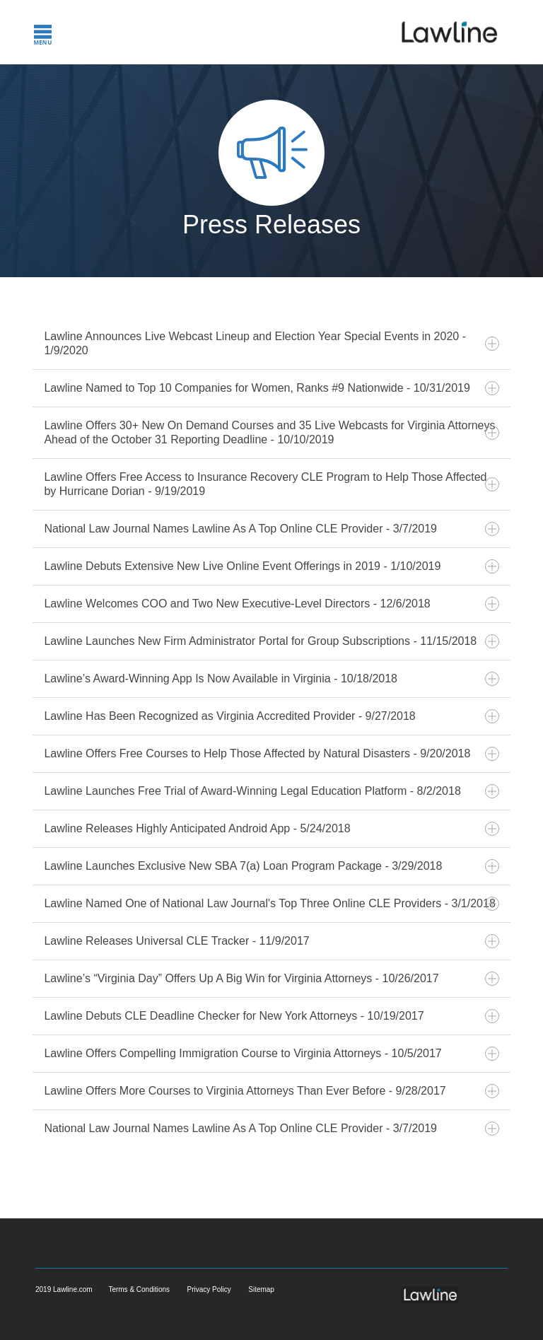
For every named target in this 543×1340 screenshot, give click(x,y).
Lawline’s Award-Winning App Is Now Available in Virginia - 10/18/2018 (271, 679)
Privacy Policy (209, 1289)
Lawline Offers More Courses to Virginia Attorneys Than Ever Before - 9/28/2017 (271, 1091)
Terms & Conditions (139, 1289)
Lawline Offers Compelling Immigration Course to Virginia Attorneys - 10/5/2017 (271, 1054)
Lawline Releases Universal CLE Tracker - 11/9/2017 (271, 941)
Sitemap (261, 1289)
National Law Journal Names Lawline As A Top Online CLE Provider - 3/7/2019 (271, 529)
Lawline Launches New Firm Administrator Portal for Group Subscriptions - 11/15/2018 (271, 641)
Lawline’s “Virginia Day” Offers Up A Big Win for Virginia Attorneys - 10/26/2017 (271, 979)
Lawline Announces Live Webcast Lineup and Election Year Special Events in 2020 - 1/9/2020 (271, 343)
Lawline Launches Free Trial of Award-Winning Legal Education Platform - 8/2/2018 (271, 791)
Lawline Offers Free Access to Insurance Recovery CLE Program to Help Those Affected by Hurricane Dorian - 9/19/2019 (271, 484)
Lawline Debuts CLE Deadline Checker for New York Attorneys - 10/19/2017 (271, 1016)
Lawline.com (73, 1289)
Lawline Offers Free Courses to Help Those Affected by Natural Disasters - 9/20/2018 (271, 754)
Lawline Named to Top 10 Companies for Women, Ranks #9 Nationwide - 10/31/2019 (271, 388)
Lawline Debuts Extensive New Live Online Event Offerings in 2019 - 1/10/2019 (271, 566)
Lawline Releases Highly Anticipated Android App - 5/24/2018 (271, 829)
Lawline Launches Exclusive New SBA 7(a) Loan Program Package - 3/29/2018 (271, 866)
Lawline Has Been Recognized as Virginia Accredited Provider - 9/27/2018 (271, 716)
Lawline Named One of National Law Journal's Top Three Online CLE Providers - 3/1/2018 (271, 904)
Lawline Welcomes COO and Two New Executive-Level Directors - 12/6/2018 (271, 604)
